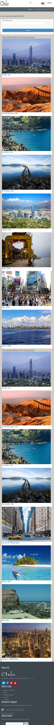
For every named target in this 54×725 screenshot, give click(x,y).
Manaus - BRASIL (6, 346)
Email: (12, 723)
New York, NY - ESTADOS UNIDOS (10, 543)
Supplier (5, 697)
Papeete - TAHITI (6, 581)
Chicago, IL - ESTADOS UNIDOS (10, 659)
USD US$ (49, 3)
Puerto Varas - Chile (7, 152)
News (5, 692)
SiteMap (5, 699)
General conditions (9, 690)
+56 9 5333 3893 (14, 709)
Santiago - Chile (6, 74)
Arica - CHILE (5, 620)
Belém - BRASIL (6, 268)
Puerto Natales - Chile (8, 191)
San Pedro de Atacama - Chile (10, 113)
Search (28, 30)
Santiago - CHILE (6, 229)
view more (31, 678)
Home (29, 9)
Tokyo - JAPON (6, 307)
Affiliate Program (8, 695)
